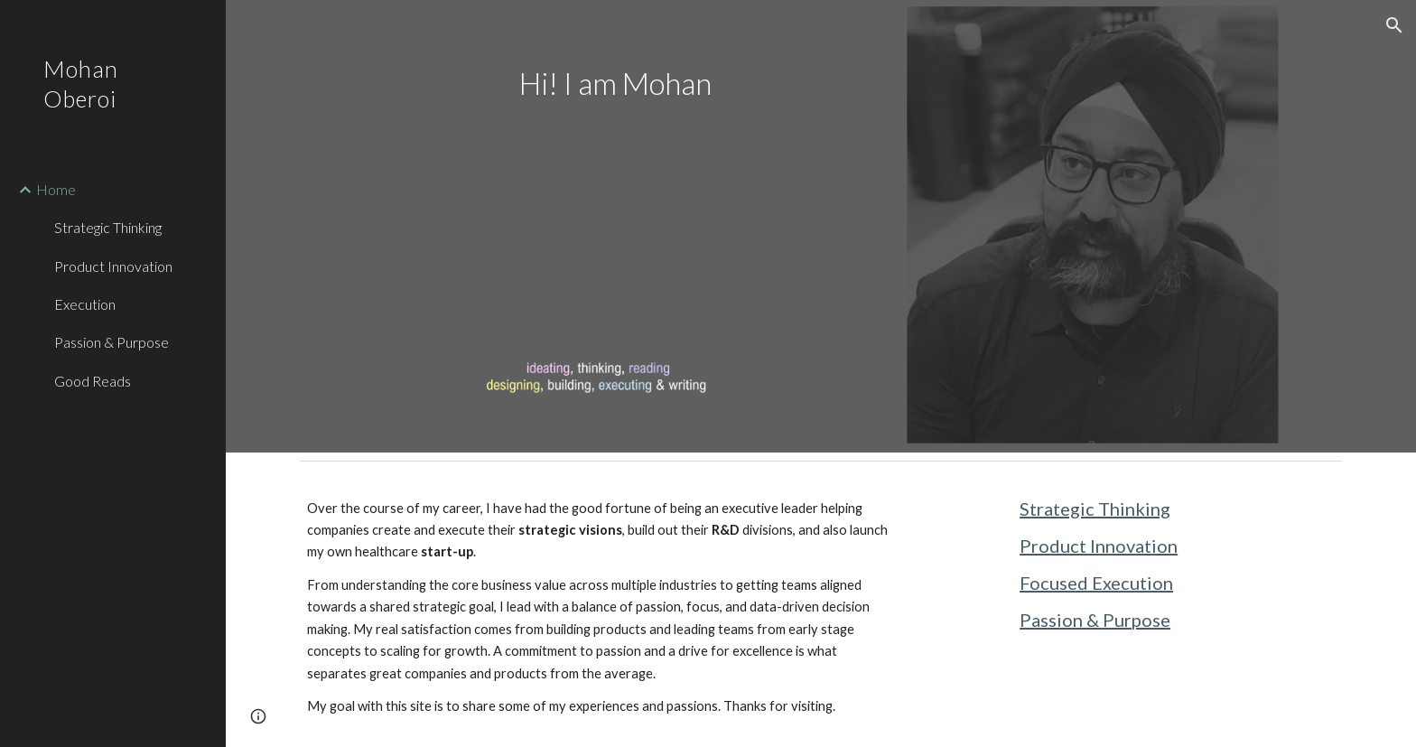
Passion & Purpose (1095, 619)
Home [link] (56, 189)
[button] (1394, 25)
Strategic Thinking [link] (108, 227)
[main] (598, 83)
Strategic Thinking (1095, 508)
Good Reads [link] (92, 380)
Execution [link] (85, 304)
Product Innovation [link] (113, 266)
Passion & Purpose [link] (111, 341)
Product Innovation (1099, 545)
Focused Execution (1096, 582)
